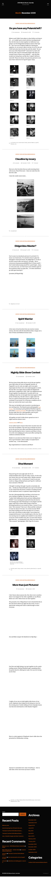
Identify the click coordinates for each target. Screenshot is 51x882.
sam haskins (30, 454)
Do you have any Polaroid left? (25, 30)
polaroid (30, 147)
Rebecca (34, 147)
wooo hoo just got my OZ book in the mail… (12, 833)
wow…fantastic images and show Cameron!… (13, 841)
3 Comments (37, 36)
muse (26, 454)
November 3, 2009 (27, 473)
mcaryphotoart (14, 235)
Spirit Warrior (25, 323)
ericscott (17, 254)
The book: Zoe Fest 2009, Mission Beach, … (12, 836)
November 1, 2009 (31, 594)
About (3, 852)
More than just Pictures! (25, 590)
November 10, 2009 (26, 254)
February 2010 (32, 844)
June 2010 (31, 833)
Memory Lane (5, 830)
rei (37, 573)
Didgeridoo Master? (25, 250)
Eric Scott (18, 308)
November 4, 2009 (31, 381)
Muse (22, 428)
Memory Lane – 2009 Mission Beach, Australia (13, 851)
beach (16, 573)
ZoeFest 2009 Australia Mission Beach (25, 23)
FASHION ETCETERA (21, 416)
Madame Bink (23, 805)
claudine (17, 167)
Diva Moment (25, 469)
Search (3, 817)
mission (22, 573)
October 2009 (31, 855)
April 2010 (31, 839)
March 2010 (31, 841)
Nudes (26, 147)
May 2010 (30, 836)
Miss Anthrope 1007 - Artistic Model (11, 855)
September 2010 (32, 828)
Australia (14, 147)
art (11, 147)
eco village (17, 805)
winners (40, 454)
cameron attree (14, 454)
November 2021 (32, 825)
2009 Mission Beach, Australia (25, 3)
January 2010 (31, 847)
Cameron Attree (13, 428)
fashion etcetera (21, 454)
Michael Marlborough (30, 805)
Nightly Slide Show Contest (25, 377)
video (19, 806)
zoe (16, 148)
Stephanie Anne (14, 806)
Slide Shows (35, 454)
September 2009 (32, 857)
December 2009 (32, 849)
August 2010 (31, 830)
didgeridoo (13, 308)
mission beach (21, 147)
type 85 (37, 147)
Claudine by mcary (25, 163)
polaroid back (34, 573)
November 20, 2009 (27, 36)
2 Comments (36, 254)
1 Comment (36, 167)
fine (17, 147)
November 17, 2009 (26, 167)
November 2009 (32, 852)
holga (19, 573)
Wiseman (12, 148)
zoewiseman (16, 36)
